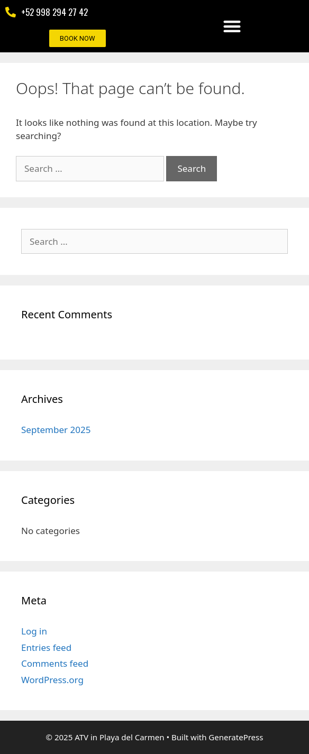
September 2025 (55, 430)
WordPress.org (52, 680)
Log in (34, 631)
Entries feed (46, 647)
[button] (232, 26)
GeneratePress (235, 737)
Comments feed (54, 663)
